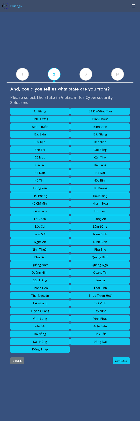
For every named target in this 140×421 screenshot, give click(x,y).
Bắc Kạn (39, 142)
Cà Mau (40, 157)
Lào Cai (40, 226)
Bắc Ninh (100, 142)
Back (17, 361)
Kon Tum (100, 211)
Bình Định (100, 127)
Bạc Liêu (40, 134)
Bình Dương (40, 119)
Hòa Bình (100, 180)
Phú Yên (40, 257)
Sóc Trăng (40, 280)
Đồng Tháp (40, 349)
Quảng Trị (100, 273)
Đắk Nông (40, 342)
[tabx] (22, 74)
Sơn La (100, 280)
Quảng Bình (100, 257)
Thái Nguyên (40, 296)
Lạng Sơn (40, 234)
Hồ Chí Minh (40, 203)
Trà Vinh (100, 303)
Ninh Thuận (40, 250)
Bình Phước (100, 119)
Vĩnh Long (40, 319)
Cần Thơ (100, 157)
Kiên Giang (40, 211)
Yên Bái (40, 326)
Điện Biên (100, 326)
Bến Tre (40, 150)
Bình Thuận (40, 127)
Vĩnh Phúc (100, 319)
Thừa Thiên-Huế (100, 296)
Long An (100, 219)
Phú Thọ (100, 250)
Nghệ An (40, 242)
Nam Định (100, 234)
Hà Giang (100, 165)
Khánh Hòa (100, 203)
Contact (121, 361)
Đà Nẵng (40, 334)
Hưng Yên (40, 188)
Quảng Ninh (40, 273)
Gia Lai (39, 165)
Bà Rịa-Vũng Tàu (100, 111)
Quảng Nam (40, 265)
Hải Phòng (40, 196)
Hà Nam (40, 173)
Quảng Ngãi (100, 265)
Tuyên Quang (40, 311)
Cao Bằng (100, 150)
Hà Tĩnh (39, 180)
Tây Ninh (100, 311)
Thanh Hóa (40, 288)
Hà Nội (100, 173)
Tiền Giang (39, 303)
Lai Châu (40, 219)
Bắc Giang (100, 134)
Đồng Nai (100, 342)
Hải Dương (100, 188)
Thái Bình (100, 288)
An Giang (40, 111)
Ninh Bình (100, 242)
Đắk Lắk (100, 334)
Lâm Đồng (100, 226)
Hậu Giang (100, 196)
